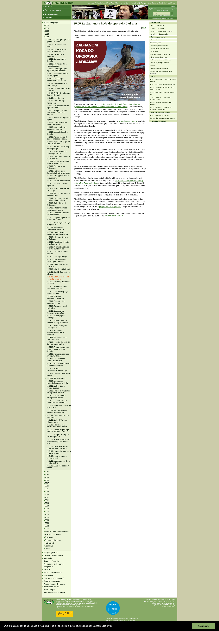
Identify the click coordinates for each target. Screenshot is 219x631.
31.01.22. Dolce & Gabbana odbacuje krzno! (57, 421)
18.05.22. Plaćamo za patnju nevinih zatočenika (57, 293)
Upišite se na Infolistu (51, 587)
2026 (47, 25)
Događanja (48, 558)
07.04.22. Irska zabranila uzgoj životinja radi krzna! (58, 355)
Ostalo (47, 549)
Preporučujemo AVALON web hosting (163, 18)
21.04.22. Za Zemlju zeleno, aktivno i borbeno (57, 338)
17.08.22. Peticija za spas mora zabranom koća (58, 194)
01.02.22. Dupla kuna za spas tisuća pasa (58, 416)
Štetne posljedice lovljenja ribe (160, 54)
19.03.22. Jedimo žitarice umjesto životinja (56, 387)
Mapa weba (156, 15)
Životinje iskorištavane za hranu (57, 532)
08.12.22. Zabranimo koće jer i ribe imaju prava (58, 75)
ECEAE (87, 606)
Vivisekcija (98, 3)
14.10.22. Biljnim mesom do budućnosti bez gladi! (57, 123)
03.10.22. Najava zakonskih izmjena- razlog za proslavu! (57, 138)
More (144, 28)
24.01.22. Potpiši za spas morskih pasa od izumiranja (57, 426)
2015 (47, 489)
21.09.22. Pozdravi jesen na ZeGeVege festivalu (57, 152)
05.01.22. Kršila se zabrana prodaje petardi (57, 457)
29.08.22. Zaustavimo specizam (58, 181)
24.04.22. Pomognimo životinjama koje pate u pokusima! (55, 332)
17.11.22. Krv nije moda (55, 98)
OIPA (57, 608)
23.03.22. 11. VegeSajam (56, 378)
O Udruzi (47, 570)
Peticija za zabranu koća (158, 31)
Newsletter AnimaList (51, 561)
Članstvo (161, 3)
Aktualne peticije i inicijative (159, 68)
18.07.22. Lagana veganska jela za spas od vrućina (58, 219)
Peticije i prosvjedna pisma (53, 564)
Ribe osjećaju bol (155, 43)
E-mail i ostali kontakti (168, 606)
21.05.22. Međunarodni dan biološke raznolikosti (57, 288)
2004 (47, 520)
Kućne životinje (135, 3)
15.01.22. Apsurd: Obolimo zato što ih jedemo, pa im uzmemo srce (58, 441)
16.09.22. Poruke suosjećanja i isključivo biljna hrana (58, 162)
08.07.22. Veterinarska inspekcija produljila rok (55, 228)
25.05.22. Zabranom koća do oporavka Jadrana (58, 278)
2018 (47, 480)
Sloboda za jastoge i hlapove (159, 63)
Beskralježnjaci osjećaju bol (159, 45)
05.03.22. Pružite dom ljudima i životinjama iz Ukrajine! (58, 392)
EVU (68, 606)
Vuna (112, 3)
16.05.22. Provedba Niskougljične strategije (55, 297)
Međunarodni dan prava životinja (161, 71)
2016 (47, 486)
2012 (47, 497)
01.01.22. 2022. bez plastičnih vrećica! (58, 467)
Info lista (167, 3)
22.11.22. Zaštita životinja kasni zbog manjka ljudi (58, 94)
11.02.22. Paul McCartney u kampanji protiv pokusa (57, 411)
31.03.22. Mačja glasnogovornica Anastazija (57, 369)
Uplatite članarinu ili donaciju (54, 584)
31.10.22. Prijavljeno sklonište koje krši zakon (58, 107)
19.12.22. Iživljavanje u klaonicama (55, 55)
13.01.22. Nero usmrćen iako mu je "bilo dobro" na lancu (57, 447)
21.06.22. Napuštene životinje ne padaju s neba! (58, 243)
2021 (47, 472)
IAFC (92, 606)
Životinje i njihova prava (53, 10)
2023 (47, 34)
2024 (47, 31)
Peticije (149, 3)
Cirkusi (117, 3)
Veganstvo (91, 3)
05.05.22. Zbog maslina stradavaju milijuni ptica (55, 312)
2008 (47, 509)
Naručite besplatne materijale (54, 593)
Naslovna (48, 7)
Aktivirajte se (48, 575)
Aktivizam (48, 18)
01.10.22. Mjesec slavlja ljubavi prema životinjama (58, 143)
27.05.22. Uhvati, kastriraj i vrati (58, 269)
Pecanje (152, 65)
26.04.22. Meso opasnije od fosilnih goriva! (57, 327)
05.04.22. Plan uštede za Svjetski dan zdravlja (56, 360)
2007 (47, 512)
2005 (47, 517)
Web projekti (48, 567)
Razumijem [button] (203, 626)
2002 (47, 526)
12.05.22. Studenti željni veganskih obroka (56, 302)
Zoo (121, 3)
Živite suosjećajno (51, 14)
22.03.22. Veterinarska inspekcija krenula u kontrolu (57, 382)
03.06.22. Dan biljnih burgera (57, 257)
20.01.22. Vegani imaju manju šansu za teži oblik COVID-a (58, 431)
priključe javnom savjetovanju (110, 207)
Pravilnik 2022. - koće (157, 28)
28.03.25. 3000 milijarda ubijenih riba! (162, 84)
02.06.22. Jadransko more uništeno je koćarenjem (56, 260)
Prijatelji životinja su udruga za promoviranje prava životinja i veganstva (163, 9)
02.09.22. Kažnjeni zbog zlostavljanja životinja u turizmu (58, 172)
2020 (47, 475)
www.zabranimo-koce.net (128, 121)
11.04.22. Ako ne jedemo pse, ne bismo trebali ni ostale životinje (58, 349)
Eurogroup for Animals (77, 606)
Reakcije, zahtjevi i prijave (53, 555)
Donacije (173, 3)
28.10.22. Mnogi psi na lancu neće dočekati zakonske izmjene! (57, 113)
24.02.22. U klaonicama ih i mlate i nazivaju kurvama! (57, 402)
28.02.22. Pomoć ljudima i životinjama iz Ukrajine (56, 397)
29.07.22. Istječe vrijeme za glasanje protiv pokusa (57, 209)
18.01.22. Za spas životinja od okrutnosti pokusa (58, 436)
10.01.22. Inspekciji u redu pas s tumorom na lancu (59, 452)
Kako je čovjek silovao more (159, 48)
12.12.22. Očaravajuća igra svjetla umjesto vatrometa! (57, 70)
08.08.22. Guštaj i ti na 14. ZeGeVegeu (56, 204)
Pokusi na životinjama (53, 534)
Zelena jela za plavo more (158, 57)
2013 (47, 495)
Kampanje (155, 3)
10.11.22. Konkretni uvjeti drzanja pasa (56, 102)
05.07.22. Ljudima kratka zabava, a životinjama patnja (57, 233)
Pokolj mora (154, 51)
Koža (108, 3)
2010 (47, 503)
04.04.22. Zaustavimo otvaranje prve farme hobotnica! (58, 365)
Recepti (143, 3)
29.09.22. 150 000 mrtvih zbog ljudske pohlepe (58, 148)
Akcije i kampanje (51, 23)
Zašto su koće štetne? (157, 25)
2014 (47, 492)
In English (173, 6)
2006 (47, 514)
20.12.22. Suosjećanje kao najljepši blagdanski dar (56, 50)
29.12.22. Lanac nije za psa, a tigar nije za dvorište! (58, 41)
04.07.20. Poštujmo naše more (160, 115)
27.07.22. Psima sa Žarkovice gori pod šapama (58, 214)
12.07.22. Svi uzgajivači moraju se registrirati (58, 224)
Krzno (104, 3)
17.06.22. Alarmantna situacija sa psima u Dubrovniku (58, 248)
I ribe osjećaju (154, 40)
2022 (47, 37)
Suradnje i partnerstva (52, 581)
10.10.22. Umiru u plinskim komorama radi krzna (56, 128)
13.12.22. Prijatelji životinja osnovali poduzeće (56, 65)
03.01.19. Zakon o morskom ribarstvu (162, 118)
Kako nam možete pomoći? (54, 578)
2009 (47, 506)
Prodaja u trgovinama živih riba (160, 60)
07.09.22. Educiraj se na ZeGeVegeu (56, 167)
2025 (47, 28)
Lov (124, 3)
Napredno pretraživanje (166, 15)
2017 (47, 483)
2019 (47, 477)
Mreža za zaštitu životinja (53, 572)
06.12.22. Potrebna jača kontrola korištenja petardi (56, 80)
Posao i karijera (49, 590)
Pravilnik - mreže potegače (159, 34)
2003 (47, 523)
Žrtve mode (49, 537)
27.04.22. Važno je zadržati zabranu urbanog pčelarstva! (57, 322)
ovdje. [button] (110, 626)
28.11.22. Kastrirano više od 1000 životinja (57, 84)
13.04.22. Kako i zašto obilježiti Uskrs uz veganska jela (58, 343)
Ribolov (128, 3)
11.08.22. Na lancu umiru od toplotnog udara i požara (57, 199)
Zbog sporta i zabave (53, 540)
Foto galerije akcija (51, 552)
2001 (47, 529)
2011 (47, 500)
